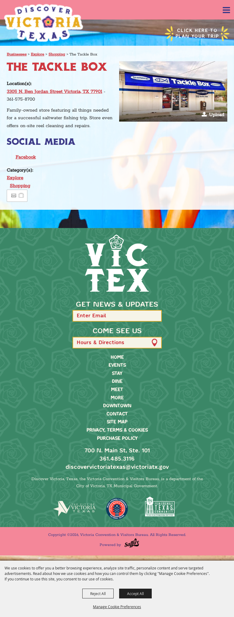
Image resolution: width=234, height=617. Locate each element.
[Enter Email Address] (117, 316)
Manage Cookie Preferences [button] (117, 606)
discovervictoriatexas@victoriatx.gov (117, 467)
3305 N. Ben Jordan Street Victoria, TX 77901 (54, 92)
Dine (117, 382)
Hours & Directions (100, 343)
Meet (117, 390)
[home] (117, 263)
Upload (216, 115)
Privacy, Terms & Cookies (117, 430)
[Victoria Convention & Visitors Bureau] (43, 23)
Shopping (56, 54)
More (117, 398)
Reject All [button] (98, 593)
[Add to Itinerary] (21, 195)
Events (117, 365)
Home (117, 357)
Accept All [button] (135, 593)
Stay (117, 374)
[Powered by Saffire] (132, 542)
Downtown (117, 406)
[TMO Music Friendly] (117, 509)
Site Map (117, 422)
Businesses (17, 54)
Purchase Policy (117, 439)
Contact (117, 414)
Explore (37, 54)
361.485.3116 (117, 459)
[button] (173, 91)
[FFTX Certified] (159, 506)
